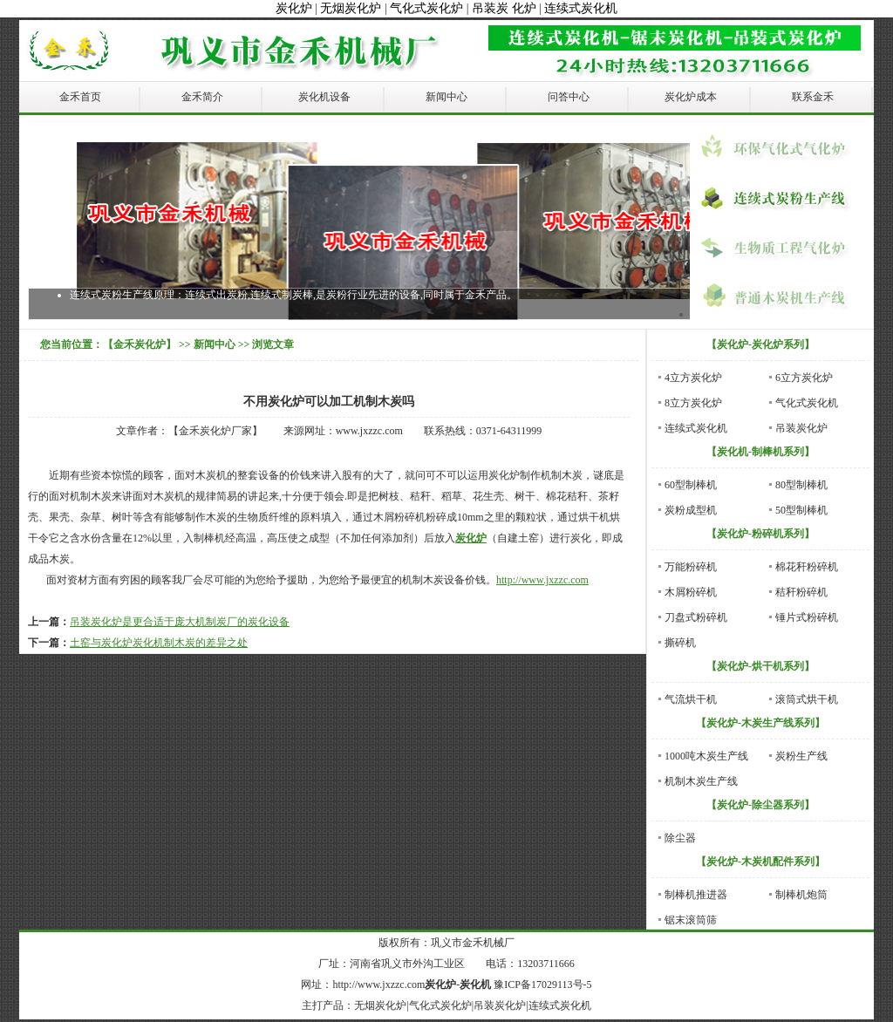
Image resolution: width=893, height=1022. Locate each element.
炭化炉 (294, 8)
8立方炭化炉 (693, 403)
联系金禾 (813, 97)
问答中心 (569, 97)
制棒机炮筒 (801, 895)
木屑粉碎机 (691, 592)
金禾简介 (202, 97)
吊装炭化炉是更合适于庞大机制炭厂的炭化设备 (180, 622)
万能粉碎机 (691, 567)
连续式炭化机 (580, 8)
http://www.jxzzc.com (542, 580)
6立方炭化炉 (804, 377)
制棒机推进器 (696, 895)
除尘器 (680, 838)
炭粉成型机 (691, 510)
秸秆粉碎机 (801, 592)
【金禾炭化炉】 (139, 344)
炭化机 (475, 984)
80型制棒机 (801, 485)
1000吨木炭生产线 (706, 756)
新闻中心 (446, 97)
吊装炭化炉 (801, 428)
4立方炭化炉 (693, 377)
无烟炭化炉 (350, 8)
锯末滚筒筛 (691, 920)
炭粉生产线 (801, 756)
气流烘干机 (691, 699)
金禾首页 (80, 97)
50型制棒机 (801, 510)
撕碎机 (680, 643)
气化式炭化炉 (426, 8)
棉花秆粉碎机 (806, 567)
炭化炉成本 (691, 97)
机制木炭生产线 (701, 781)
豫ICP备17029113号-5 (542, 984)
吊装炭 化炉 (504, 8)
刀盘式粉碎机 (696, 617)
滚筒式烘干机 (806, 699)
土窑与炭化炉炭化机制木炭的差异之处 (159, 643)
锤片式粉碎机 (806, 617)
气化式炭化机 (806, 403)
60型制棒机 (691, 485)
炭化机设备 (324, 97)
